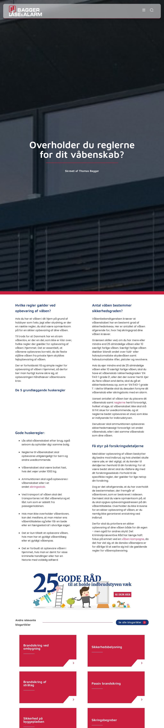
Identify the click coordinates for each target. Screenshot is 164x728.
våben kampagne (133, 539)
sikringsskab (37, 487)
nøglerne (119, 402)
